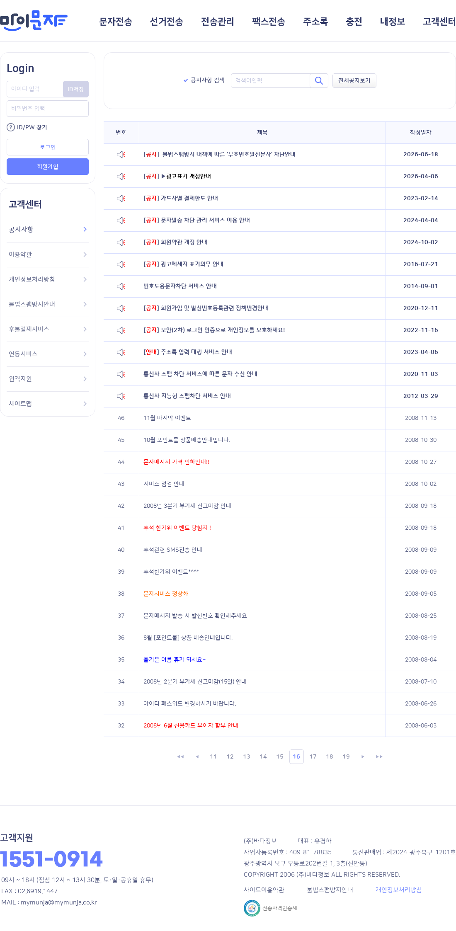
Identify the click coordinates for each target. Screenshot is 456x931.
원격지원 (48, 379)
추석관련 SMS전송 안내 (172, 550)
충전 (354, 22)
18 (329, 757)
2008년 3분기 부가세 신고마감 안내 (187, 506)
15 (280, 757)
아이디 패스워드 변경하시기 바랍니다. (189, 704)
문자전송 (115, 22)
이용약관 (48, 254)
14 (263, 757)
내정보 (392, 22)
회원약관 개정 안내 (175, 242)
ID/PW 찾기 (32, 127)
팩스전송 (268, 22)
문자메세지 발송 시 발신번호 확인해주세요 (195, 616)
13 (246, 757)
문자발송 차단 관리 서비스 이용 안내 (196, 220)
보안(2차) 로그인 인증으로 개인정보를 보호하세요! (214, 330)
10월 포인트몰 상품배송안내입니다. (186, 440)
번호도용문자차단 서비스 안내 (180, 286)
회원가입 (47, 167)
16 (296, 757)
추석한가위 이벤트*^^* (171, 572)
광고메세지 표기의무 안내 (183, 264)
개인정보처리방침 (48, 279)
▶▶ (379, 756)
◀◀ (180, 756)
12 (230, 757)
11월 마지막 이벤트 (167, 418)
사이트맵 (48, 403)
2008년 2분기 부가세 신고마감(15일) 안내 (195, 682)
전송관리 (217, 22)
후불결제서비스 (48, 329)
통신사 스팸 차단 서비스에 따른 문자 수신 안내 (200, 374)
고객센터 (439, 22)
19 (346, 757)
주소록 (315, 22)
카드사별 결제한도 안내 (180, 198)
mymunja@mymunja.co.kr (59, 902)
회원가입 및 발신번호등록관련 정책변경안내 (205, 308)
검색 (319, 80)
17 (313, 757)
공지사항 (48, 229)
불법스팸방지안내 (48, 304)
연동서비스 (48, 354)
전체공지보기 (354, 81)
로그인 (48, 147)
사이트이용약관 (264, 890)
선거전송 (166, 22)
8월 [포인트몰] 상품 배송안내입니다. (188, 638)
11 (213, 757)
